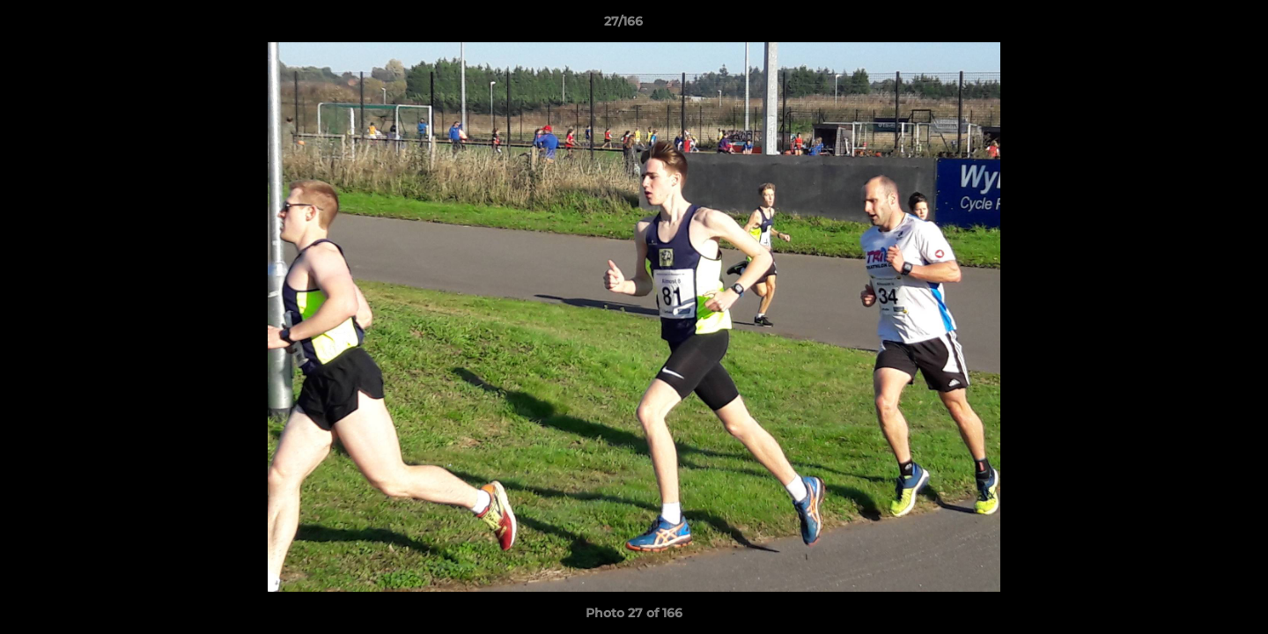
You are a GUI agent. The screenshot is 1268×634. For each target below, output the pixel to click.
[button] (1194, 25)
